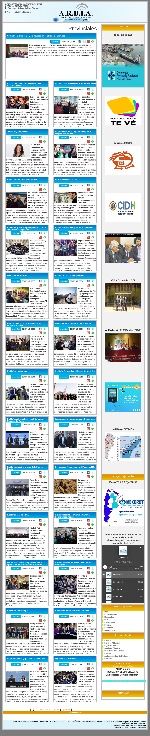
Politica (107, 625)
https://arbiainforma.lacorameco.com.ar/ (124, 680)
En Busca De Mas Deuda (66, 180)
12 (55, 709)
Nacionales (109, 617)
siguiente (66, 709)
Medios (107, 612)
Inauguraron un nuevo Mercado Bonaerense (75, 419)
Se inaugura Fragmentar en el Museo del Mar (75, 467)
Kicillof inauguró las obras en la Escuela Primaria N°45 (73, 564)
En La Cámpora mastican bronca (22, 180)
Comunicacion (110, 630)
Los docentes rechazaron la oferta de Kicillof (75, 84)
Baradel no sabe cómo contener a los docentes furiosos (24, 85)
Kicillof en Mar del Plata (18, 515)
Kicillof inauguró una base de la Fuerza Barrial (24, 468)
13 (58, 709)
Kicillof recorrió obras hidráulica (69, 275)
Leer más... (55, 41)
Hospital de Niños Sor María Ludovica (72, 611)
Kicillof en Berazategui (17, 611)
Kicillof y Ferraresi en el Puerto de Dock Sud (75, 371)
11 (52, 709)
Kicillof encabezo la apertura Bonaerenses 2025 (74, 228)
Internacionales (110, 614)
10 (49, 709)
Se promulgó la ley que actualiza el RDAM (26, 659)
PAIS (106, 620)
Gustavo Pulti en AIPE (17, 275)
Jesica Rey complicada (17, 132)
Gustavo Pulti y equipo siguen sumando (73, 323)
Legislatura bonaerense (65, 659)
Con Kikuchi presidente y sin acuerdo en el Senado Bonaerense (36, 36)
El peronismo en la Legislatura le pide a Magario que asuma (73, 133)
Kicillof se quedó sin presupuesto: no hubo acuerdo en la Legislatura (26, 228)
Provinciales (109, 622)
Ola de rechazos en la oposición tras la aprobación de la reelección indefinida (24, 564)
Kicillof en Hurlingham (17, 371)
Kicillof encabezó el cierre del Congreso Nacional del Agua (25, 420)
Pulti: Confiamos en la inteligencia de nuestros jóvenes (24, 324)
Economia (108, 628)
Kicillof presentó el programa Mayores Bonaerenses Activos (72, 516)
